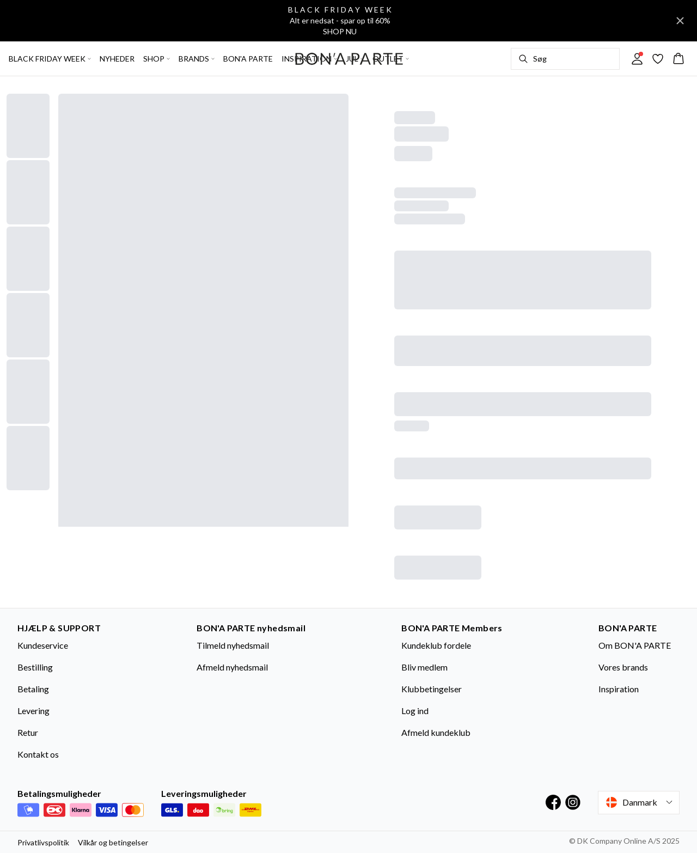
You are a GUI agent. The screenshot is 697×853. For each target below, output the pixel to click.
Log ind (415, 710)
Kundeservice (42, 645)
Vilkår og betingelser (113, 842)
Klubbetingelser (431, 689)
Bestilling (35, 667)
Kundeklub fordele (436, 645)
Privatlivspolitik (43, 842)
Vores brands (623, 667)
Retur (27, 732)
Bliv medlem (424, 667)
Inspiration (618, 689)
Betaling (33, 689)
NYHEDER (117, 58)
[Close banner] (680, 21)
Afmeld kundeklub (435, 732)
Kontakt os (38, 754)
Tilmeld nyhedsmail (233, 645)
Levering (33, 710)
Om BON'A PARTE (634, 645)
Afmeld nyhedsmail (232, 667)
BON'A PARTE (248, 58)
